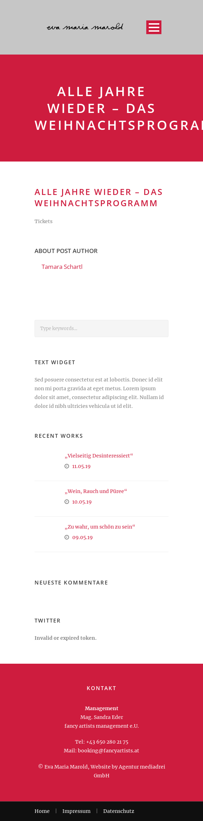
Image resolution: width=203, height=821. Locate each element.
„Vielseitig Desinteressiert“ (98, 456)
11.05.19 (81, 466)
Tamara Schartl (62, 267)
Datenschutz (118, 811)
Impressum (76, 811)
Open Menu (153, 27)
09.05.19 (82, 537)
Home (42, 811)
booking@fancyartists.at (108, 750)
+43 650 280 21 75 (107, 742)
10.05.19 (82, 502)
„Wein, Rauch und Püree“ (95, 491)
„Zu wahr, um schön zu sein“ (99, 527)
